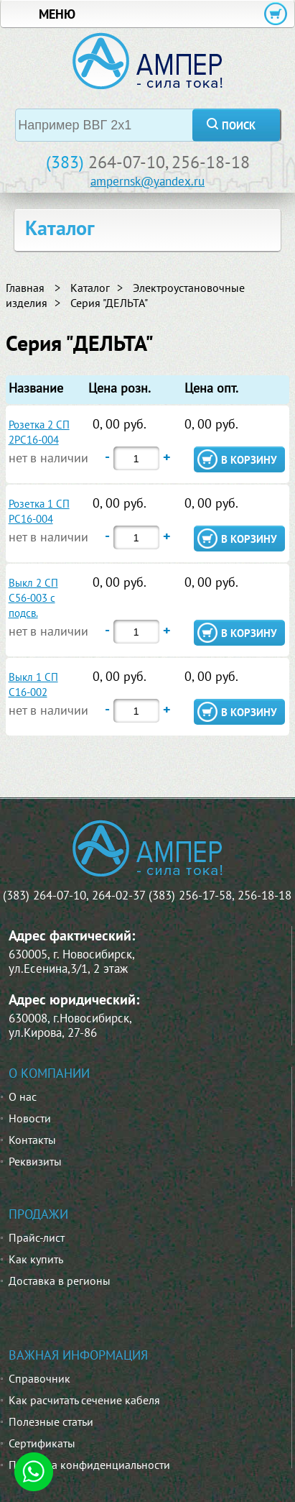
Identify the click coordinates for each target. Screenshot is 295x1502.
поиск (239, 125)
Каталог (90, 287)
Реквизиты (35, 1161)
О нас (23, 1096)
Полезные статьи (51, 1421)
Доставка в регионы (60, 1280)
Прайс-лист (37, 1237)
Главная (25, 287)
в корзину (249, 460)
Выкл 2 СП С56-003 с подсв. (33, 598)
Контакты (32, 1139)
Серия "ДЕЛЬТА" (109, 303)
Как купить (36, 1259)
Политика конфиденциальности (89, 1464)
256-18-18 (211, 162)
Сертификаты (42, 1443)
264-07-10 (126, 162)
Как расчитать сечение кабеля (84, 1400)
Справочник (39, 1378)
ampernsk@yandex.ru (147, 181)
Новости (30, 1118)
